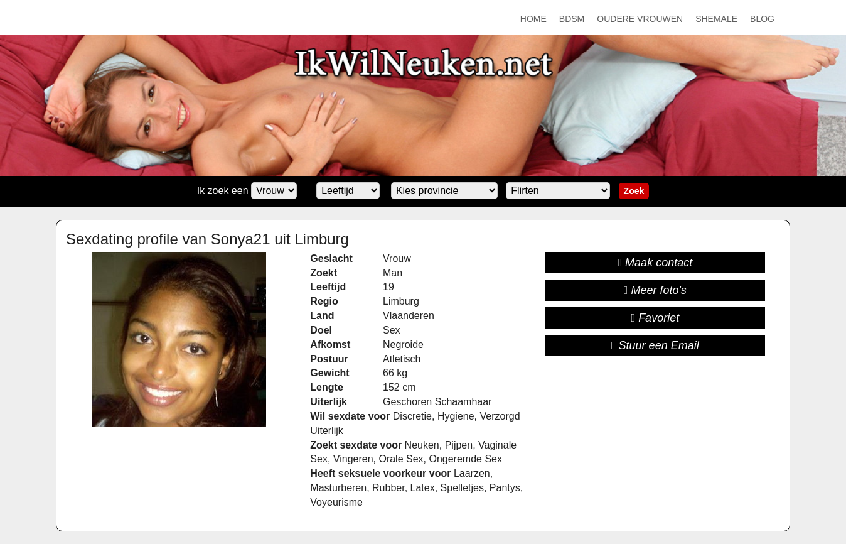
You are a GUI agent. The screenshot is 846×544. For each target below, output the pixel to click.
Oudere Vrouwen (640, 19)
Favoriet (655, 318)
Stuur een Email (655, 345)
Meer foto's (655, 290)
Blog (762, 19)
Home (533, 19)
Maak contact (655, 262)
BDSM (571, 19)
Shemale (716, 19)
